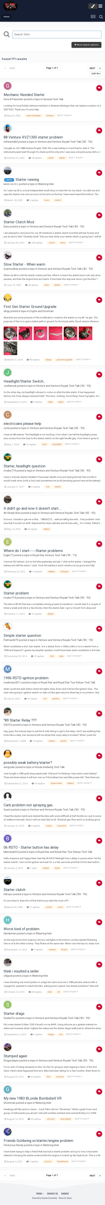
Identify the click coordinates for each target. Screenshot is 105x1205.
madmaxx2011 (12, 682)
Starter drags (14, 1013)
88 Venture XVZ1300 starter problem (33, 137)
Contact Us (52, 1193)
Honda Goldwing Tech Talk (50, 767)
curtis (7, 428)
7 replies (37, 949)
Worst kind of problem (21, 929)
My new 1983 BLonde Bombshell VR (33, 1098)
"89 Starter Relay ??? (20, 720)
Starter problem (16, 593)
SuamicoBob (11, 268)
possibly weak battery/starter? (28, 762)
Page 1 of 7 (52, 68)
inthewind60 (11, 141)
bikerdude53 (11, 851)
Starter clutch (14, 890)
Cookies (65, 1193)
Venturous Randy (13, 1145)
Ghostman (10, 1102)
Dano (7, 226)
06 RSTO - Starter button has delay (31, 847)
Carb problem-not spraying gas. (28, 805)
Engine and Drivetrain (42, 311)
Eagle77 (8, 555)
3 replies (36, 402)
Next (92, 68)
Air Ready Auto (12, 512)
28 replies (35, 992)
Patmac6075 (11, 640)
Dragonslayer (11, 1060)
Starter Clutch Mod (19, 222)
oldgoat (8, 975)
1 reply (32, 868)
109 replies (35, 242)
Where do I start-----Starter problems (33, 551)
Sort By (96, 74)
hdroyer (8, 894)
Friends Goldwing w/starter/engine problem (38, 1140)
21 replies (33, 907)
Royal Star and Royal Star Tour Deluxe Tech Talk (68, 682)
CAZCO (8, 724)
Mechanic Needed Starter (24, 95)
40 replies (31, 285)
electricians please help (22, 423)
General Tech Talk (53, 99)
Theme (40, 1193)
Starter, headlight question (24, 466)
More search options (86, 44)
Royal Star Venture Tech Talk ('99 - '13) (55, 555)
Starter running (27, 179)
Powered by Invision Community (44, 1197)
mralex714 (10, 470)
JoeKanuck (10, 385)
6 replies (34, 486)
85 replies (33, 359)
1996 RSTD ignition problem (26, 678)
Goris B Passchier (13, 99)
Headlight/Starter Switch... (24, 381)
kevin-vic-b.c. (11, 184)
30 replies (30, 529)
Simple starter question (22, 635)
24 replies (30, 698)
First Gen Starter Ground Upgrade (30, 306)
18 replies (35, 158)
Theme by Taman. (65, 1197)
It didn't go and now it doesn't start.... (32, 508)
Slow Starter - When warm (24, 264)
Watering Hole (46, 184)
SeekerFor (9, 1018)
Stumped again (15, 1056)
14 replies (35, 571)
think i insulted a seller (21, 971)
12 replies (35, 614)
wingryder (9, 767)
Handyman (10, 933)
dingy (7, 311)
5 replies (32, 200)
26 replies (34, 1119)
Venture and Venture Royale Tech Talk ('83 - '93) (64, 141)
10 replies (29, 444)
